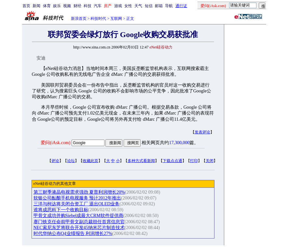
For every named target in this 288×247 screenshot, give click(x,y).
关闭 (209, 160)
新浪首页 (79, 18)
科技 (87, 6)
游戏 (118, 6)
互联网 (116, 18)
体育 (47, 6)
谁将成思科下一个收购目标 (61, 209)
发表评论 (202, 132)
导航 (169, 6)
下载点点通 (172, 160)
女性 (128, 6)
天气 (138, 6)
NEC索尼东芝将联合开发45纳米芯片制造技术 (79, 227)
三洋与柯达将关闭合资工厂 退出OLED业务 (77, 203)
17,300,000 (179, 142)
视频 (67, 6)
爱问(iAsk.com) (55, 142)
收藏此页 (90, 160)
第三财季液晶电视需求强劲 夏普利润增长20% (79, 192)
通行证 (181, 6)
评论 (55, 160)
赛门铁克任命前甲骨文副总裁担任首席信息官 (79, 221)
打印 (194, 160)
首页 (26, 6)
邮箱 (159, 6)
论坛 (71, 160)
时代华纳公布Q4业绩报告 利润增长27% (73, 233)
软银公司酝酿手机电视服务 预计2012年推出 (77, 198)
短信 (149, 6)
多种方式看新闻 (141, 160)
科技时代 (98, 18)
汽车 (98, 6)
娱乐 (57, 6)
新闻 (36, 6)
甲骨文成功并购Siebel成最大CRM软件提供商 (78, 215)
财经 (77, 6)
